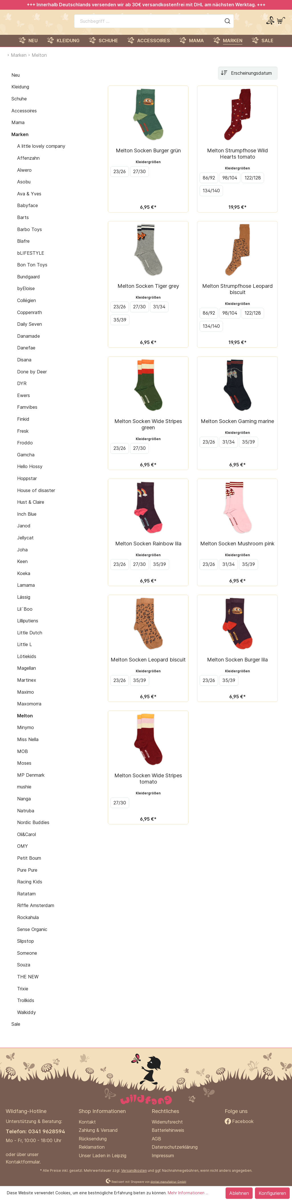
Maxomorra (29, 710)
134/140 (211, 196)
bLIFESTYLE (30, 259)
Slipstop (25, 947)
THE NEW (27, 983)
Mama (18, 128)
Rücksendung (93, 1139)
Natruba (25, 816)
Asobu (24, 188)
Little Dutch (29, 639)
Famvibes (27, 413)
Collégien (26, 306)
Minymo (25, 733)
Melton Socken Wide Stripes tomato (148, 784)
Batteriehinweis (168, 1130)
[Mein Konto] (270, 24)
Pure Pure (27, 876)
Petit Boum (29, 864)
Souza (23, 971)
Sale (15, 1030)
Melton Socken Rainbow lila (148, 549)
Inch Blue (26, 520)
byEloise (26, 295)
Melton (25, 722)
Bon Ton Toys (32, 271)
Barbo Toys (29, 235)
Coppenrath (29, 318)
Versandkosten (134, 1170)
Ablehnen (239, 1193)
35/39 (119, 326)
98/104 (229, 184)
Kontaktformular (23, 1162)
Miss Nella (27, 745)
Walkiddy (26, 1018)
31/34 (159, 312)
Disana (24, 366)
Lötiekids (26, 662)
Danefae (26, 354)
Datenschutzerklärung (175, 1147)
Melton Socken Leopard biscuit (148, 665)
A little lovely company (41, 152)
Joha (22, 555)
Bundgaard (28, 283)
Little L (24, 650)
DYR (22, 389)
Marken (20, 140)
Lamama (26, 591)
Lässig (23, 603)
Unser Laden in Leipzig (102, 1155)
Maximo (25, 698)
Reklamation (92, 1147)
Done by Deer (32, 378)
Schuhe (19, 105)
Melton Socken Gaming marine (237, 427)
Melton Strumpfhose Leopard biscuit (237, 295)
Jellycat (25, 544)
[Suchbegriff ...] (148, 24)
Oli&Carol (26, 840)
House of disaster (36, 496)
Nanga (24, 805)
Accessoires (24, 117)
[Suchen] (227, 24)
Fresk (23, 437)
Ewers (23, 401)
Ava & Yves (29, 200)
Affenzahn (28, 164)
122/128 (253, 184)
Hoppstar (27, 484)
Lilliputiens (27, 627)
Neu (15, 81)
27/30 (139, 177)
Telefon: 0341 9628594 (35, 1131)
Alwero (24, 176)
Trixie (22, 994)
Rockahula (28, 923)
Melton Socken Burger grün (148, 156)
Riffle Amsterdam (35, 911)
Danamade (28, 342)
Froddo (25, 449)
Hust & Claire (30, 508)
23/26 (119, 177)
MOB (22, 757)
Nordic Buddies (33, 828)
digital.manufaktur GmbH (168, 1181)
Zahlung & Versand (98, 1130)
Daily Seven (29, 330)
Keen (22, 567)
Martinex (26, 686)
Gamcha (26, 461)
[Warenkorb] (281, 24)
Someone (27, 959)
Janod (24, 532)
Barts (23, 223)
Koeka (23, 579)
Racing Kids (29, 888)
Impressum (163, 1155)
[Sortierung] (248, 79)
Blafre (23, 247)
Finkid (23, 425)
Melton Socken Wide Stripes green (148, 430)
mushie (24, 793)
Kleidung (20, 93)
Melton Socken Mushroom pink (237, 549)
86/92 (209, 184)
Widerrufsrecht (167, 1122)
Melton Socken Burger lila (237, 665)
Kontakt (87, 1122)
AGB (156, 1139)
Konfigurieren (272, 1193)
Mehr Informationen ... (188, 1193)
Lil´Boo (25, 615)
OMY (22, 852)
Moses (24, 769)
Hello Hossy (29, 472)
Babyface (27, 211)
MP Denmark (30, 781)
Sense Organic (32, 935)
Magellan (26, 674)
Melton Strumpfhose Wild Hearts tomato (237, 159)
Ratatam (26, 899)
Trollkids (25, 1006)
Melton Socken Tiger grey (148, 292)
